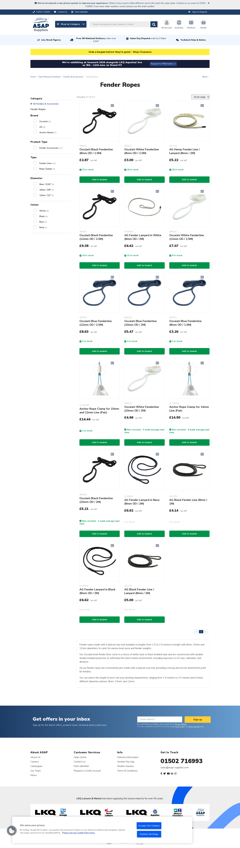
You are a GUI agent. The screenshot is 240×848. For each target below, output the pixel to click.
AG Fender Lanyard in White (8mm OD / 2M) (142, 237)
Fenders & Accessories (73, 77)
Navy (43, 227)
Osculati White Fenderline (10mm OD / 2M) (141, 408)
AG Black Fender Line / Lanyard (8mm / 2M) (139, 591)
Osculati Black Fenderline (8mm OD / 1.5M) (96, 151)
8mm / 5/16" (46, 184)
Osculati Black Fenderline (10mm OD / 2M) (96, 500)
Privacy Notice (180, 724)
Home (33, 77)
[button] (12, 831)
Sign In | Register (197, 12)
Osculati (45, 121)
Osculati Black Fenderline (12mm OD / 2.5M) (96, 237)
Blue (43, 221)
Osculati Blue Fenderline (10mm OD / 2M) (140, 323)
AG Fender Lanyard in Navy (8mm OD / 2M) (141, 501)
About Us (35, 757)
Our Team (35, 770)
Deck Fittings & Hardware (49, 77)
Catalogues (36, 766)
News (33, 775)
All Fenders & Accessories (44, 103)
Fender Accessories (50, 148)
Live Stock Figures (51, 40)
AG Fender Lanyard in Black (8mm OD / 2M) (97, 591)
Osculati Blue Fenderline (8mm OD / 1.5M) (185, 323)
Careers (34, 761)
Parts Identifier (81, 766)
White (44, 210)
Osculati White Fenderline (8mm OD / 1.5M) (141, 151)
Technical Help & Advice (193, 40)
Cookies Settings (149, 834)
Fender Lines (47, 163)
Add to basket (99, 179)
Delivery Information (127, 757)
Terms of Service (194, 727)
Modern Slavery (125, 766)
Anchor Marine (47, 132)
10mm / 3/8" (46, 189)
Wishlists (191, 24)
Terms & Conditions (127, 770)
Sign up (197, 719)
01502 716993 (182, 761)
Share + (205, 77)
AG (42, 127)
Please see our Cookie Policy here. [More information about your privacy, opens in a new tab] (78, 833)
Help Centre (80, 757)
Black (43, 216)
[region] (102, 830)
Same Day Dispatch (148, 38)
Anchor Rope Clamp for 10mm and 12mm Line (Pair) (99, 410)
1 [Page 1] (201, 631)
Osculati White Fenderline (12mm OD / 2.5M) (186, 237)
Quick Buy (179, 24)
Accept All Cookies (149, 825)
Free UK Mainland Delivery (96, 40)
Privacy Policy (180, 727)
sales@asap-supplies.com (175, 767)
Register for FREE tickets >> (163, 63)
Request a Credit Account (87, 770)
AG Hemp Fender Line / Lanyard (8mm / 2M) (184, 151)
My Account (167, 24)
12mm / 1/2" (46, 195)
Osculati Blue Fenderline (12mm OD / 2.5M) (95, 323)
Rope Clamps (47, 168)
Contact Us (79, 761)
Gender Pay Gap (125, 761)
